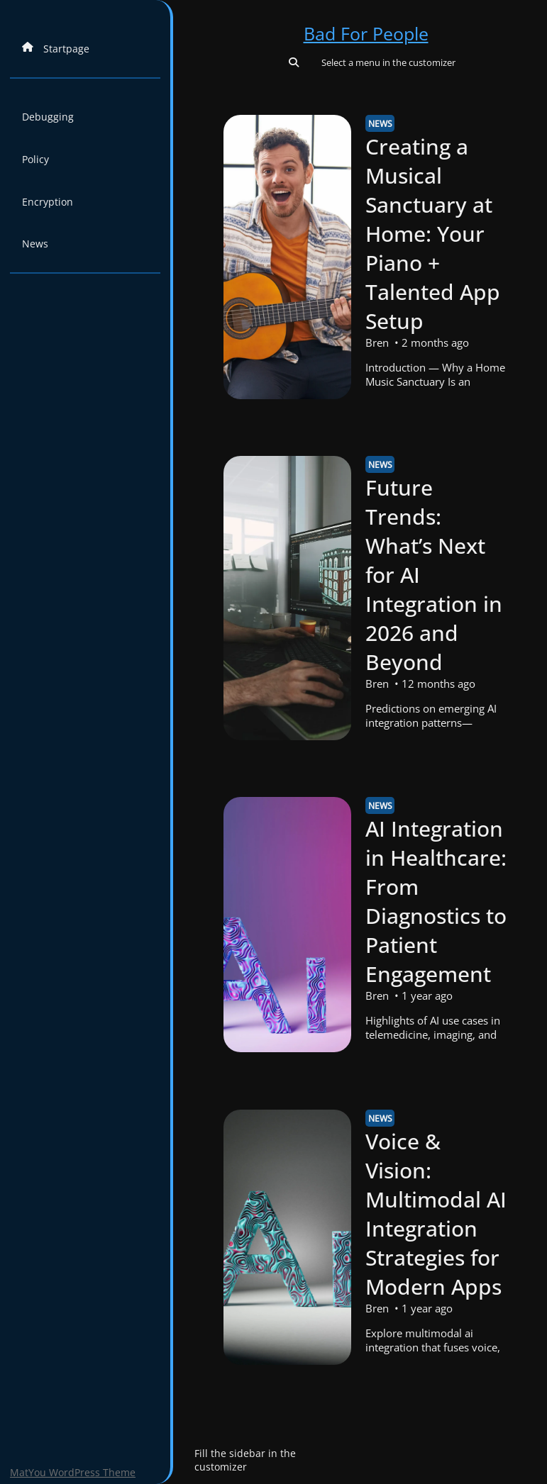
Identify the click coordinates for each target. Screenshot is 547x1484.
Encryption (47, 201)
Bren (377, 342)
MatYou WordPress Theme (73, 1472)
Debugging (48, 116)
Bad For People (366, 33)
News (35, 243)
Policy (35, 159)
